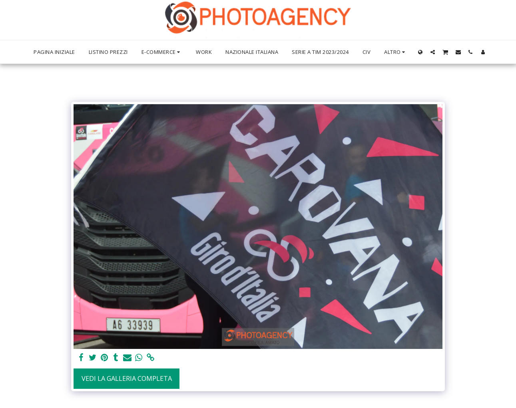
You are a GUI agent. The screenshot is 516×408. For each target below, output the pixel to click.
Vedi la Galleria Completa (127, 378)
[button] (432, 52)
